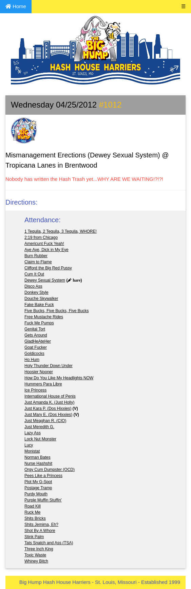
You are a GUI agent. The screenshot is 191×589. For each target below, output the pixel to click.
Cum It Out (34, 274)
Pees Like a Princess (43, 475)
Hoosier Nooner (38, 371)
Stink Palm (34, 536)
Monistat (32, 451)
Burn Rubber (35, 255)
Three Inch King (38, 549)
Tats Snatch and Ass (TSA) (48, 542)
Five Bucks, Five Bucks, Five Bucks (56, 310)
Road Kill (32, 506)
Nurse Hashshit (38, 463)
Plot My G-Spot (38, 481)
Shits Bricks (35, 518)
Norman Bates (37, 457)
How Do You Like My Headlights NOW (58, 378)
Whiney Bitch (36, 561)
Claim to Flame (38, 262)
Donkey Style (36, 292)
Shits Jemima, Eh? (41, 524)
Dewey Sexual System (44, 280)
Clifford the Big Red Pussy (48, 268)
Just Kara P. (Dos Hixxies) (48, 408)
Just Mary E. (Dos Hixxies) (48, 414)
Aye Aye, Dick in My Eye (46, 249)
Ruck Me (32, 512)
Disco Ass (33, 286)
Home (15, 6)
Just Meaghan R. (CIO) (45, 420)
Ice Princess (35, 390)
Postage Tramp (38, 488)
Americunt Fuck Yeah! (44, 243)
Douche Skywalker (41, 298)
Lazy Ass (32, 433)
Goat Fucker (35, 347)
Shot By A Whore (39, 530)
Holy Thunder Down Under (48, 365)
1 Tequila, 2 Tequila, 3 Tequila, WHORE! (60, 231)
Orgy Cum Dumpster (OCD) (49, 469)
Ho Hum (31, 359)
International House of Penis (50, 396)
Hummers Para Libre (43, 384)
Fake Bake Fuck (39, 304)
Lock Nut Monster (40, 439)
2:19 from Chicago (41, 237)
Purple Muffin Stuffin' (43, 500)
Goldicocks (34, 353)
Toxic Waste (35, 555)
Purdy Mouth (35, 494)
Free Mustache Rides (43, 317)
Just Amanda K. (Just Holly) (49, 402)
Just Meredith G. (39, 426)
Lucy (28, 445)
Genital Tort (34, 329)
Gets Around (35, 335)
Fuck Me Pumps (39, 323)
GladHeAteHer (37, 341)
